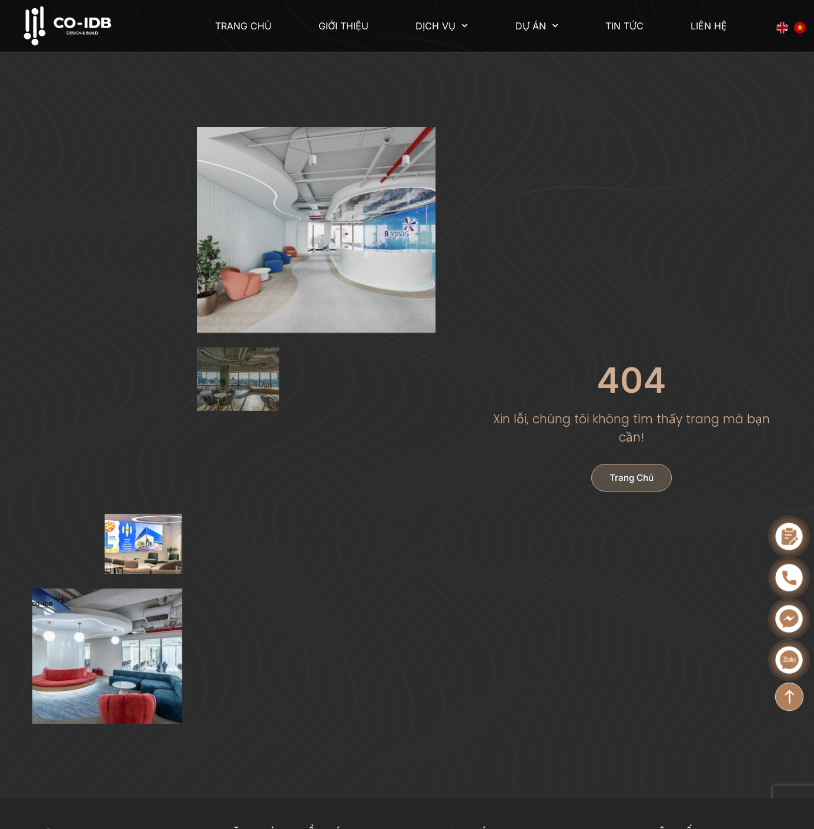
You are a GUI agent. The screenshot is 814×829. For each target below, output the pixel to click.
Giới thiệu (344, 26)
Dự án (536, 25)
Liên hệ (709, 26)
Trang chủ (243, 26)
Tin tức (624, 26)
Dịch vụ (442, 25)
